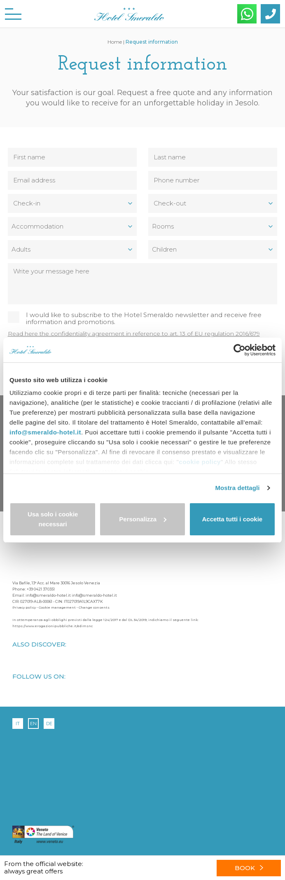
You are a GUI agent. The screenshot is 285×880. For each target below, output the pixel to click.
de (49, 723)
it (18, 723)
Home (114, 42)
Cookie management (57, 607)
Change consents (94, 607)
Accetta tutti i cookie (232, 519)
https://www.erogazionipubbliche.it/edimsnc (52, 626)
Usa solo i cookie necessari (53, 519)
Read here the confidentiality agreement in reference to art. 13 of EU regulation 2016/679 (134, 333)
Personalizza (142, 519)
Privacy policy (24, 607)
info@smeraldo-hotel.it (45, 432)
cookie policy (200, 461)
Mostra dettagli (237, 487)
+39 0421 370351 (41, 589)
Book (249, 868)
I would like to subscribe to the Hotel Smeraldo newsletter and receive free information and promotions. (144, 318)
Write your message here (143, 283)
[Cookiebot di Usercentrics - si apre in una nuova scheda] (239, 350)
